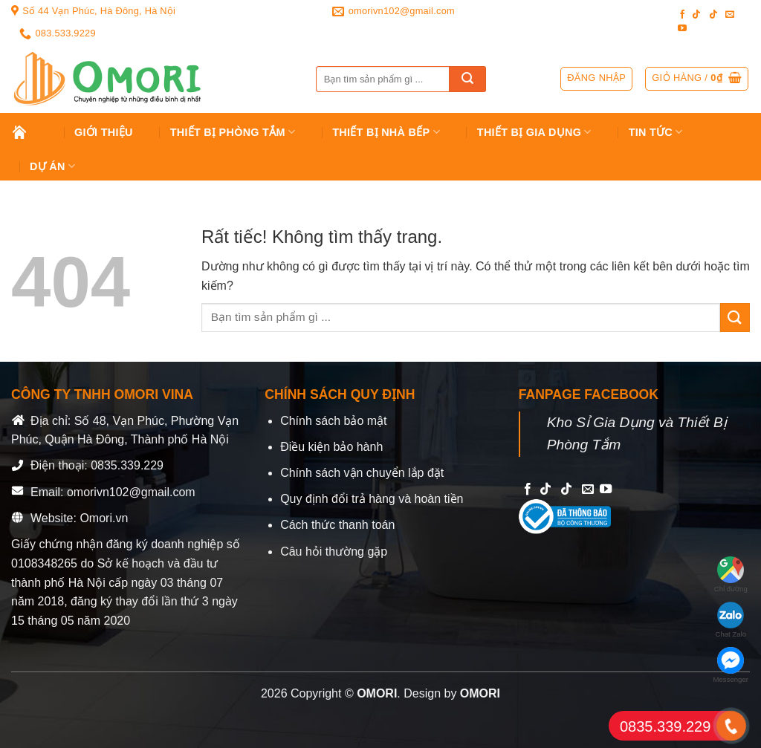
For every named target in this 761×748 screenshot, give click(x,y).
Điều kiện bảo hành (331, 446)
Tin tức (656, 132)
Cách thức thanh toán (337, 524)
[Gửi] (467, 79)
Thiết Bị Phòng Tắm (233, 132)
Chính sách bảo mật (333, 420)
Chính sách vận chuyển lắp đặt (362, 472)
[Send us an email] (729, 15)
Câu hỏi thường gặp (333, 551)
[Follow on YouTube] (682, 29)
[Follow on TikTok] (696, 15)
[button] (696, 79)
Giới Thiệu (103, 132)
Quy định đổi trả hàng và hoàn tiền (371, 498)
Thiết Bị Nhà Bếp (386, 132)
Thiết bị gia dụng (534, 132)
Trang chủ (31, 132)
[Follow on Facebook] (682, 15)
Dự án (52, 166)
